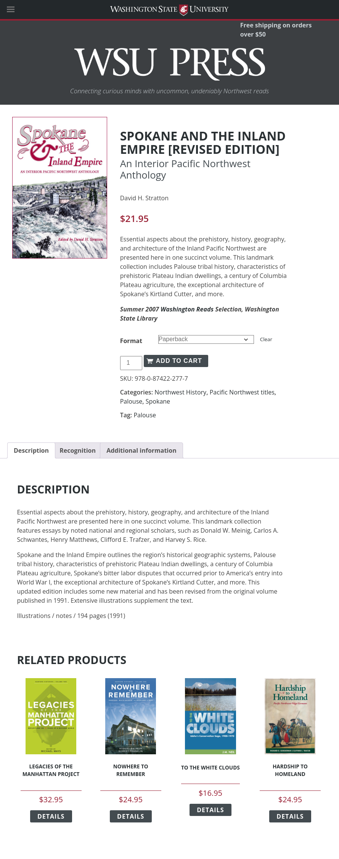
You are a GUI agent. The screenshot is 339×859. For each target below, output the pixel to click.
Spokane (158, 401)
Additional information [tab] (141, 450)
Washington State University (169, 9)
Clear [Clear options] (266, 339)
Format (131, 341)
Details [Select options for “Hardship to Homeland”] (290, 816)
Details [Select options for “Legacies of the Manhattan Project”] (50, 816)
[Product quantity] (131, 363)
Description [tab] (31, 450)
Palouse (131, 401)
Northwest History (180, 392)
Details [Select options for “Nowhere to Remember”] (130, 816)
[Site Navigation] (19, 9)
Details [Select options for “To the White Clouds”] (210, 810)
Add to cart (179, 361)
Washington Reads (187, 309)
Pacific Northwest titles (242, 392)
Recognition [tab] (77, 450)
